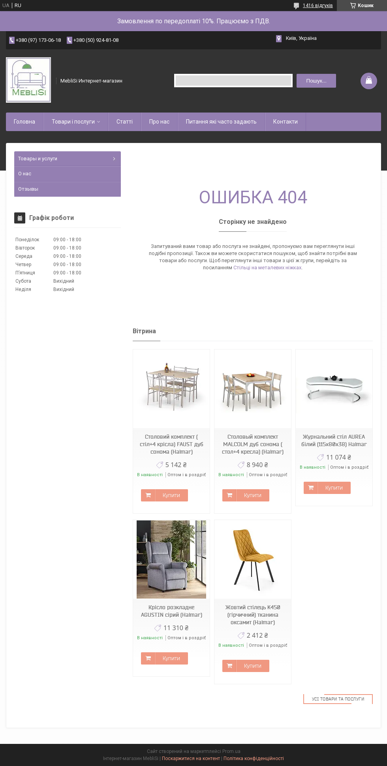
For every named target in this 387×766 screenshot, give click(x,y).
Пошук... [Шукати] (316, 81)
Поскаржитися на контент (191, 758)
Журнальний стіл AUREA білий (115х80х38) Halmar (334, 440)
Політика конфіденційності (254, 758)
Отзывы (28, 189)
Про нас (159, 121)
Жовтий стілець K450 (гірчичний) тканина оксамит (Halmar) (252, 614)
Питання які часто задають (221, 121)
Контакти (285, 121)
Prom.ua (231, 751)
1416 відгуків (318, 5)
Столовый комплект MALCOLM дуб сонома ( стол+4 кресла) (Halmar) (253, 444)
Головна (24, 121)
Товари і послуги (73, 121)
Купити (171, 495)
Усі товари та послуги (338, 699)
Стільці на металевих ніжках (267, 267)
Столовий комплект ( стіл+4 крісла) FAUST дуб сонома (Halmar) (171, 444)
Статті (124, 121)
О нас (24, 173)
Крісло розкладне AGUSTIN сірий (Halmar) (171, 611)
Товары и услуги (37, 158)
